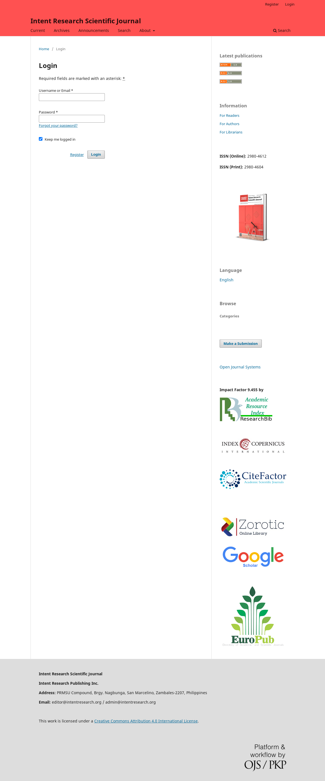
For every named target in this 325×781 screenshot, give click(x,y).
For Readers (229, 115)
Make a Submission (241, 343)
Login (289, 4)
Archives (62, 30)
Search (124, 30)
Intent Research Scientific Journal (86, 20)
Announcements (93, 30)
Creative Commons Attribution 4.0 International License (146, 721)
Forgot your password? (58, 125)
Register (272, 4)
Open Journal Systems (240, 367)
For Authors (229, 123)
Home (44, 48)
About (145, 30)
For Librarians (231, 132)
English (226, 279)
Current (38, 30)
